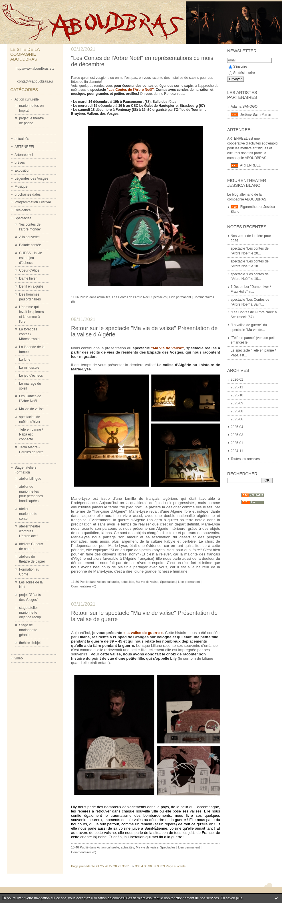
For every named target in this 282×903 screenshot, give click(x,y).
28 (115, 866)
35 (145, 866)
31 (128, 866)
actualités (22, 139)
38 (158, 866)
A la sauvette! (29, 237)
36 (150, 866)
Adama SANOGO (244, 107)
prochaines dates (28, 194)
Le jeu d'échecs (31, 376)
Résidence (23, 210)
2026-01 (237, 380)
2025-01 (237, 443)
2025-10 (237, 395)
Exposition (22, 170)
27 (110, 866)
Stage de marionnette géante (28, 630)
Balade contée (30, 245)
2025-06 (237, 419)
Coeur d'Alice (29, 270)
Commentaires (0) (83, 586)
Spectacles (23, 218)
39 (163, 866)
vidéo (19, 658)
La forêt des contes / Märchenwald (29, 334)
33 (137, 866)
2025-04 (237, 427)
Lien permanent (180, 297)
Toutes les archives (245, 459)
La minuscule (29, 368)
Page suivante (176, 866)
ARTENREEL (25, 147)
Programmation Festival (33, 202)
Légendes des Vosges (31, 178)
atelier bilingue (30, 479)
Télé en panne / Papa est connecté (31, 434)
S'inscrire (238, 67)
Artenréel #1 (24, 155)
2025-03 (237, 435)
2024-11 (237, 451)
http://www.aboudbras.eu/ (35, 69)
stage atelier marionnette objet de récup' (30, 612)
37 (154, 866)
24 (97, 866)
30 (124, 866)
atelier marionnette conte (28, 514)
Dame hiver (28, 278)
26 (106, 866)
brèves (20, 162)
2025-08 (237, 411)
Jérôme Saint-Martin (255, 115)
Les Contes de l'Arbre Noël (131, 297)
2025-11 (237, 387)
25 (102, 866)
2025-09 (237, 403)
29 (119, 866)
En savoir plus (231, 898)
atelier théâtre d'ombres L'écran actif (29, 531)
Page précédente (83, 866)
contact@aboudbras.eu (35, 81)
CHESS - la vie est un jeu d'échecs (30, 258)
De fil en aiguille (31, 286)
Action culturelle (27, 99)
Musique (21, 186)
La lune (24, 360)
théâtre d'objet (30, 643)
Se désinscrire (242, 73)
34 (141, 866)
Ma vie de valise (31, 409)
